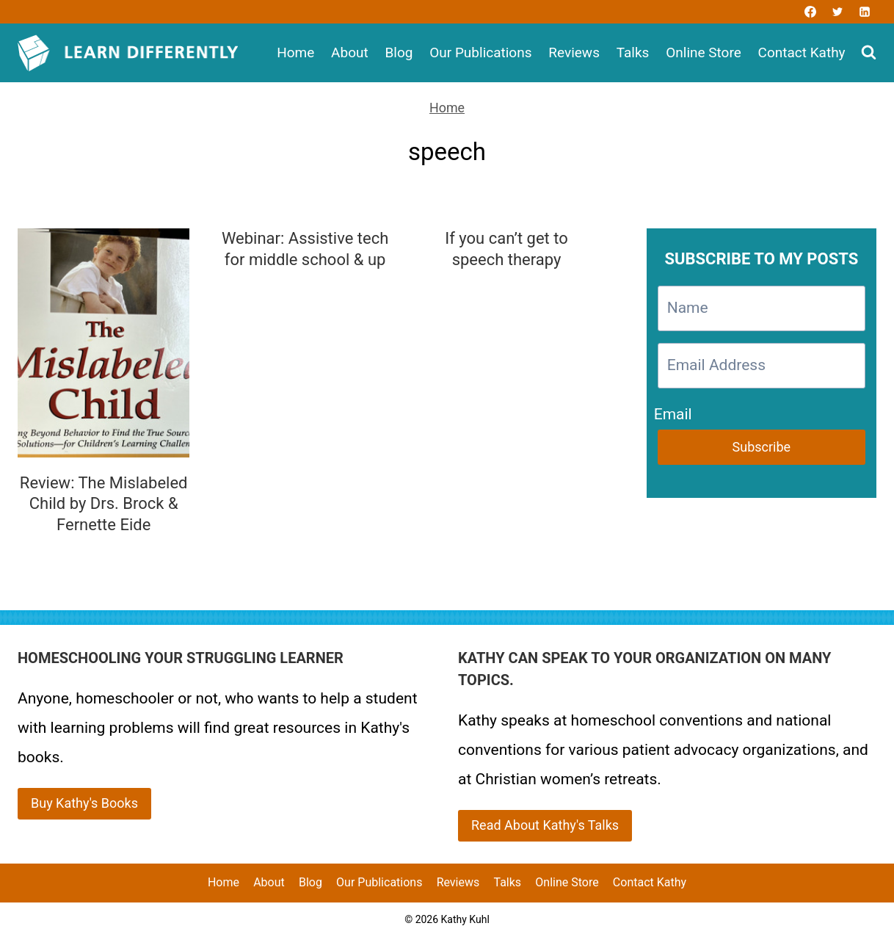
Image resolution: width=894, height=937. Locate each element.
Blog (399, 52)
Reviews (574, 52)
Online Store (703, 52)
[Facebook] (810, 11)
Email (673, 411)
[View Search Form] (868, 53)
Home (295, 52)
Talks (633, 52)
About (349, 52)
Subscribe (762, 447)
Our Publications (480, 52)
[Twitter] (837, 11)
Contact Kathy (802, 52)
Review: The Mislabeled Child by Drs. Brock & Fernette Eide (104, 504)
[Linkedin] (864, 11)
